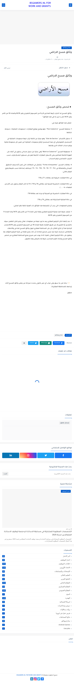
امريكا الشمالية (36, 602)
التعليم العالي (36, 575)
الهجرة (36, 598)
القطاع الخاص (36, 583)
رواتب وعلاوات (36, 609)
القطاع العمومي (36, 590)
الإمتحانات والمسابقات (36, 571)
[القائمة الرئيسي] (70, 5)
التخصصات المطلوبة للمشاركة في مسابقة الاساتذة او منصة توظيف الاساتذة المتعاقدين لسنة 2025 (38, 533)
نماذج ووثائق (66, 47)
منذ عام (68, 529)
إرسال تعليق (64, 423)
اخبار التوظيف (36, 560)
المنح (36, 594)
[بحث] (3, 5)
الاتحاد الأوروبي (36, 568)
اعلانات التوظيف (36, 564)
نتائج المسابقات (36, 617)
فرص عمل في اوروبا (36, 613)
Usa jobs (36, 628)
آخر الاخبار (36, 556)
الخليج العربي (36, 579)
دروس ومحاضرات (36, 606)
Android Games (36, 625)
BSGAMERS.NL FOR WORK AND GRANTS (40, 5)
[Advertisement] (37, 27)
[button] (58, 343)
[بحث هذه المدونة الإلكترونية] (40, 474)
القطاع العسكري (36, 587)
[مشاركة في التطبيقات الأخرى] (24, 343)
